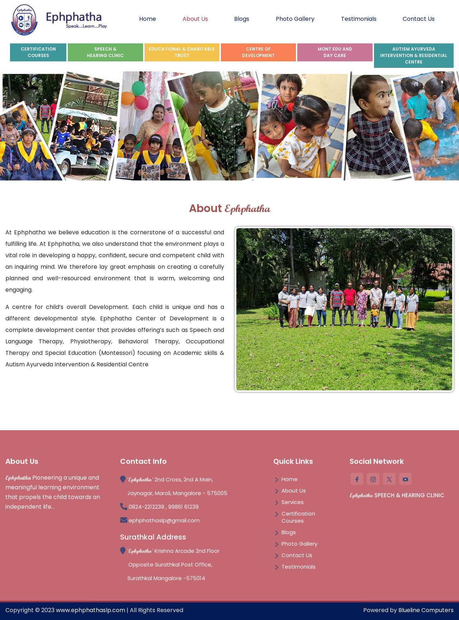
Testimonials (359, 19)
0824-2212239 (147, 509)
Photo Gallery (295, 19)
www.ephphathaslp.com (90, 610)
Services (292, 504)
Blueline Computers (426, 610)
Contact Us (419, 19)
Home (147, 19)
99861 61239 (183, 509)
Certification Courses (298, 519)
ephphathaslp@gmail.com (164, 522)
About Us (195, 19)
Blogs (241, 19)
